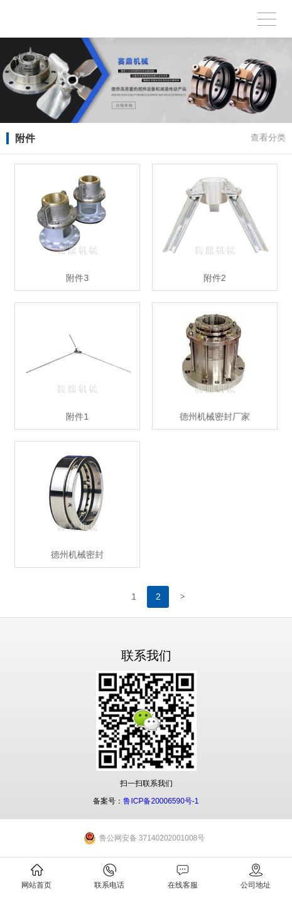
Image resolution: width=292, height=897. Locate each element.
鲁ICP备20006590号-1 (160, 801)
